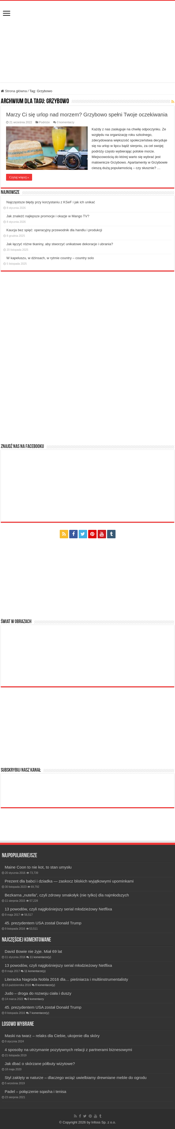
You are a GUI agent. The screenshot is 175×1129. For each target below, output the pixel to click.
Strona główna (14, 91)
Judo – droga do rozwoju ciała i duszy (38, 993)
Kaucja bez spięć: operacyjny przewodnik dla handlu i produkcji (54, 230)
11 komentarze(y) (40, 957)
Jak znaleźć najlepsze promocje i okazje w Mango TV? (47, 216)
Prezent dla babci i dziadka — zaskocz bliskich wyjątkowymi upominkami (69, 881)
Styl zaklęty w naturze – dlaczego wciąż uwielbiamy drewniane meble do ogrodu (76, 1077)
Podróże (44, 122)
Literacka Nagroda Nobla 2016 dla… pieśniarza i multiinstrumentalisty (66, 979)
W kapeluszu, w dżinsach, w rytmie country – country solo (50, 258)
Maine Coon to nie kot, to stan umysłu (38, 867)
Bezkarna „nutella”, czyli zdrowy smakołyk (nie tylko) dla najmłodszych (67, 895)
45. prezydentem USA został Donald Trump (43, 923)
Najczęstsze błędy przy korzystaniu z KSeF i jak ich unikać (50, 202)
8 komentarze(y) (45, 985)
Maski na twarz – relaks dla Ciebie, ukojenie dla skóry (52, 1035)
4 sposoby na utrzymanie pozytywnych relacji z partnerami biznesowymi (68, 1049)
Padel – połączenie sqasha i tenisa (35, 1091)
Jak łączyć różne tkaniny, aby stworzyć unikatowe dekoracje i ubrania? (59, 244)
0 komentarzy (65, 122)
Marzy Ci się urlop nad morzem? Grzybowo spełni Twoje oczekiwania (86, 114)
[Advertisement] (87, 69)
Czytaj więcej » (19, 177)
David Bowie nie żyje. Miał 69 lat (33, 951)
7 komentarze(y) (39, 1013)
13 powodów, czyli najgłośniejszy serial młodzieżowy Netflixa (58, 909)
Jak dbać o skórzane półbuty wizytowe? (40, 1063)
